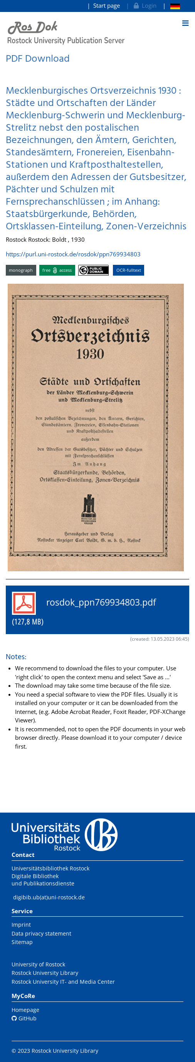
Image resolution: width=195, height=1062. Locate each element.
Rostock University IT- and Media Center (63, 981)
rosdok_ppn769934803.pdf (88, 609)
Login (144, 5)
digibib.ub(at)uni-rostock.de (49, 897)
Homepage (25, 1009)
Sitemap (22, 942)
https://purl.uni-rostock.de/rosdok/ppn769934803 (73, 254)
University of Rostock (38, 964)
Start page (106, 5)
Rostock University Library (45, 972)
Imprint (21, 924)
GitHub (24, 1018)
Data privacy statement (41, 933)
